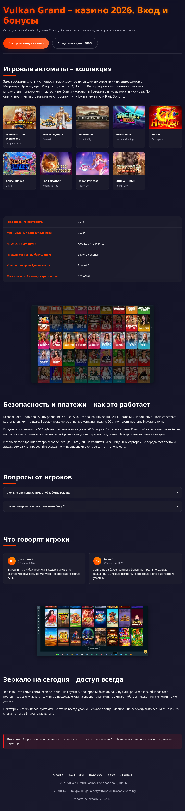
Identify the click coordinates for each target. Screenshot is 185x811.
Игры (82, 774)
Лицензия (126, 774)
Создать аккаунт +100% (75, 43)
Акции (71, 774)
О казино (58, 774)
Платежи (111, 774)
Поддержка (95, 774)
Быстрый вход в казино (26, 43)
